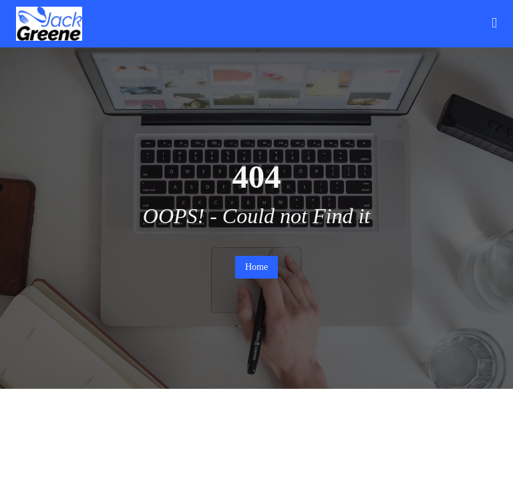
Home (256, 267)
